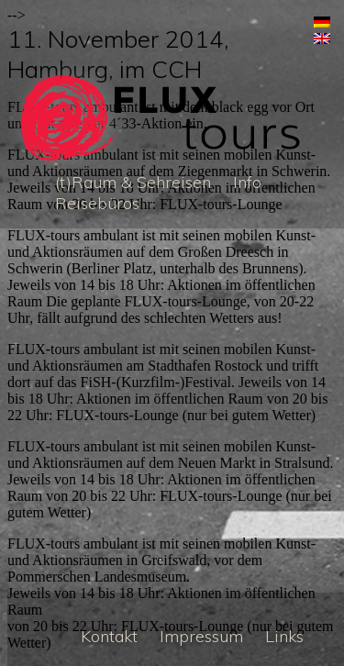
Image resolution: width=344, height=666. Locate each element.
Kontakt (109, 636)
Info (247, 182)
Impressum (201, 636)
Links (284, 636)
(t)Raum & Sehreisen (133, 182)
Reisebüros (97, 203)
